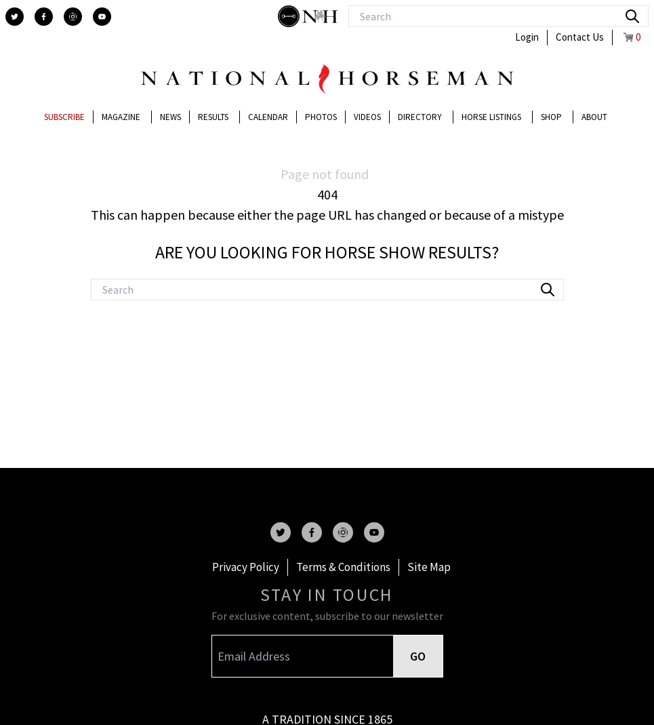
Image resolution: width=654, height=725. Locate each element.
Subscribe (64, 117)
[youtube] (102, 16)
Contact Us (580, 37)
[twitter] (14, 16)
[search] (632, 16)
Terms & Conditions (343, 567)
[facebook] (44, 16)
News (170, 117)
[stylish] (290, 16)
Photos (321, 117)
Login (527, 37)
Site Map (429, 567)
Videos (367, 117)
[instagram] (73, 16)
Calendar (268, 117)
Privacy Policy (245, 567)
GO (418, 656)
